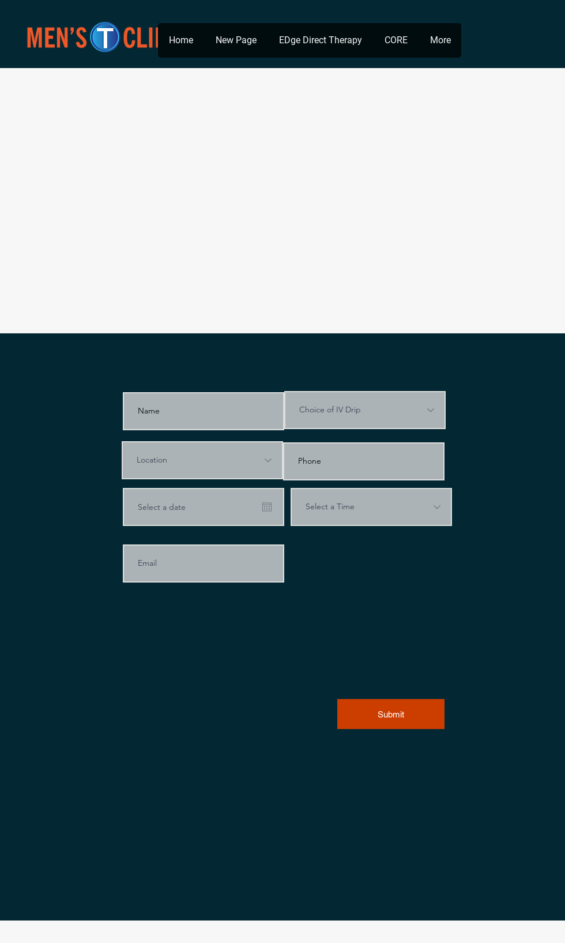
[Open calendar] (267, 507)
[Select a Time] (371, 507)
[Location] (202, 460)
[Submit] (391, 714)
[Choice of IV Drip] (365, 410)
